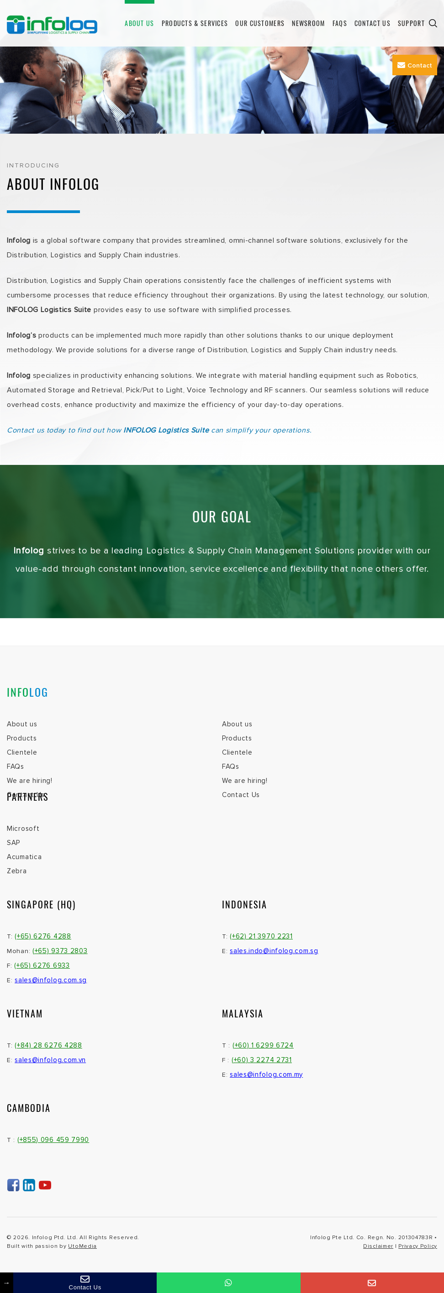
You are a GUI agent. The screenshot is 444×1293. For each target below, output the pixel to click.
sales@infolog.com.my (266, 1074)
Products (22, 738)
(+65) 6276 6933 (42, 965)
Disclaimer (378, 1246)
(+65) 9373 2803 (60, 951)
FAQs (340, 23)
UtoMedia (82, 1246)
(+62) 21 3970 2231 (261, 936)
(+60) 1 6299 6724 (263, 1045)
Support (411, 23)
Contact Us (372, 23)
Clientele (22, 752)
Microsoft (23, 828)
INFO (27, 691)
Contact (414, 65)
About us (139, 23)
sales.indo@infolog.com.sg (274, 951)
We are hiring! (30, 781)
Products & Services (195, 23)
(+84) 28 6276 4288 (48, 1045)
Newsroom (308, 23)
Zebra (17, 871)
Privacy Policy (417, 1246)
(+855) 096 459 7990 (53, 1140)
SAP (13, 843)
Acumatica (24, 857)
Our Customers (260, 23)
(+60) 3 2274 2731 (262, 1060)
